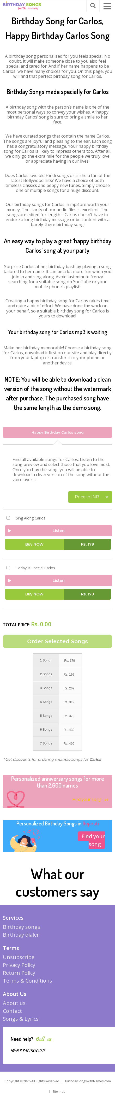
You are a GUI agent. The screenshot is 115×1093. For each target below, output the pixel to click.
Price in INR (87, 496)
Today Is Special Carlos (35, 568)
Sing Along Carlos (30, 518)
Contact (12, 1010)
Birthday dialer (21, 934)
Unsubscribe (18, 957)
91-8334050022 (28, 1051)
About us (14, 1003)
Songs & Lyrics (21, 1018)
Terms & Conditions (27, 980)
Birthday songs (21, 926)
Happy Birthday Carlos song (58, 432)
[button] (107, 6)
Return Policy (19, 972)
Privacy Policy (19, 964)
